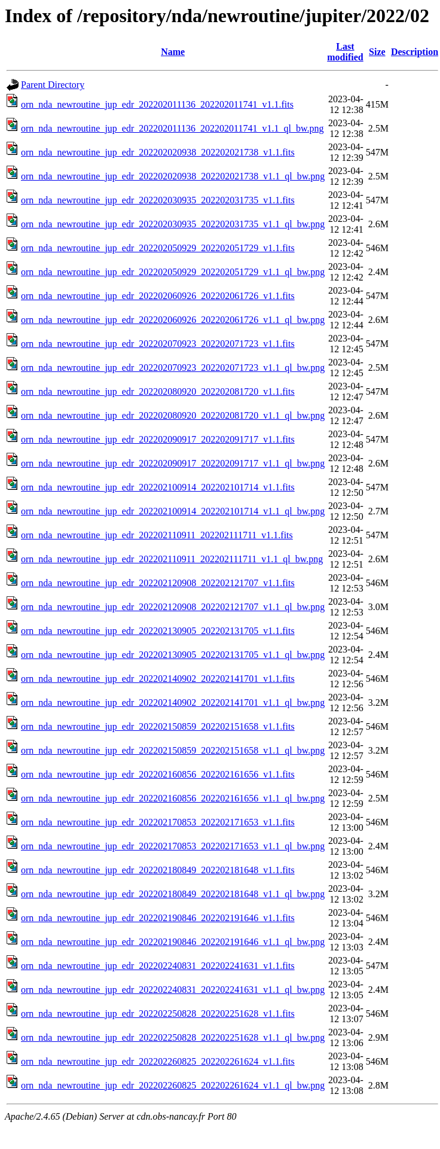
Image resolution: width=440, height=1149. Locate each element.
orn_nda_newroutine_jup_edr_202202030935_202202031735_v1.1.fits (158, 200)
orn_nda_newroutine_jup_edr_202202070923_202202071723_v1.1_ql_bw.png (173, 367)
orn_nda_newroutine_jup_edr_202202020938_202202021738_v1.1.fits (158, 152)
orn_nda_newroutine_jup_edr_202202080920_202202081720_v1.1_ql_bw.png (173, 415)
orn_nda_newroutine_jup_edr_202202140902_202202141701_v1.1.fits (158, 678)
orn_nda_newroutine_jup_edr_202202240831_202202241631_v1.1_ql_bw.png (173, 990)
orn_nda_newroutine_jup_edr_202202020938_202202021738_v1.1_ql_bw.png (173, 176)
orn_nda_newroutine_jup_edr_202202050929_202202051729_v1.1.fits (158, 248)
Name (173, 52)
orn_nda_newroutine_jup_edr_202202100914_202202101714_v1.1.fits (158, 487)
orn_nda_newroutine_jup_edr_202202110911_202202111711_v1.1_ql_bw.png (172, 559)
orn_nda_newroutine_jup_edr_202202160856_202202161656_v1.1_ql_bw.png (173, 798)
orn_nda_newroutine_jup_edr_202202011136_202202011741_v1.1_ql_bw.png (172, 128)
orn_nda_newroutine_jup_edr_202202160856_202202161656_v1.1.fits (158, 774)
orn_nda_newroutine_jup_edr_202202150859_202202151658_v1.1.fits (158, 726)
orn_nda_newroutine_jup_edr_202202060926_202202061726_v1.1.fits (158, 296)
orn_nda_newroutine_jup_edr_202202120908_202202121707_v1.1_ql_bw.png (173, 607)
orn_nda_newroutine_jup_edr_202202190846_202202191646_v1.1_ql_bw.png (173, 942)
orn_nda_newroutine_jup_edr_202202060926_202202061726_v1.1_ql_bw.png (173, 320)
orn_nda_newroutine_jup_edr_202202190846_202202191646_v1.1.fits (158, 918)
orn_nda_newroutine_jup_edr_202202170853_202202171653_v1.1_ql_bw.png (173, 846)
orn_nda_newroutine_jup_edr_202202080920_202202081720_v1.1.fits (158, 391)
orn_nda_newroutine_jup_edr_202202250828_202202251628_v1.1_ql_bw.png (173, 1037)
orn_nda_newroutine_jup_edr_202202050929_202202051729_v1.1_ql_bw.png (173, 272)
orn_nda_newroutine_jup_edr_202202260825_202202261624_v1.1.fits (158, 1061)
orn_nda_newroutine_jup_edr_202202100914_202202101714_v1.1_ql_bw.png (173, 511)
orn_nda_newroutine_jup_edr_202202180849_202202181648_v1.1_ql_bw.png (173, 894)
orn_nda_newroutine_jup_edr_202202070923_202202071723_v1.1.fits (158, 344)
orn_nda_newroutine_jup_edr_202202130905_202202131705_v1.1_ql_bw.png (173, 655)
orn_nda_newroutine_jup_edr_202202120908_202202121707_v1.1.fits (158, 583)
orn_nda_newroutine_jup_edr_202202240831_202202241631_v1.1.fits (158, 966)
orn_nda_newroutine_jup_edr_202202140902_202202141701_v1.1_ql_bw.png (173, 702)
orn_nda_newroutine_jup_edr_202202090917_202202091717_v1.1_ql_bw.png (173, 463)
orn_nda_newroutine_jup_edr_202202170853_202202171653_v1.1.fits (158, 822)
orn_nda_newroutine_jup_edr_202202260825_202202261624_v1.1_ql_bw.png (173, 1085)
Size (377, 52)
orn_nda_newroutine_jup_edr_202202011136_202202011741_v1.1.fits (157, 104)
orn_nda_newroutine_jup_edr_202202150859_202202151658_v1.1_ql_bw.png (173, 750)
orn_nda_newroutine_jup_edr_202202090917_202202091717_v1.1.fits (158, 439)
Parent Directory (52, 85)
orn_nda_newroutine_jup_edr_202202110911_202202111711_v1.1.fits (157, 535)
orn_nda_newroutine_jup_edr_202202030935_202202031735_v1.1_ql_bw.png (173, 224)
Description (414, 52)
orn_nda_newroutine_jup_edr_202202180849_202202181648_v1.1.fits (158, 870)
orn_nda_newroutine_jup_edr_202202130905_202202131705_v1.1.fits (158, 631)
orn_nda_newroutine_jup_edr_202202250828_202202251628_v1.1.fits (158, 1013)
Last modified (345, 51)
